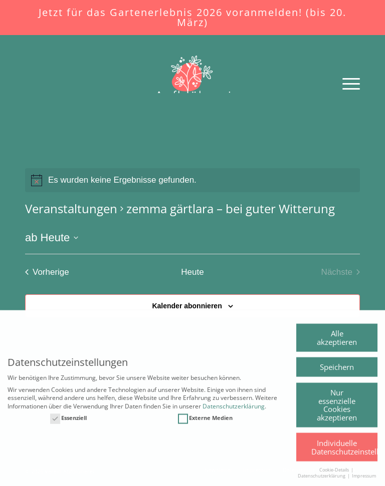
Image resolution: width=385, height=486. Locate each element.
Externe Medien (205, 424)
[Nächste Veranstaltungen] (340, 272)
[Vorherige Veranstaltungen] (47, 272)
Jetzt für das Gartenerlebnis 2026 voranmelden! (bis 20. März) (192, 17)
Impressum (364, 482)
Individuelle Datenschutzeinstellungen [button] (344, 453)
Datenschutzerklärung (234, 412)
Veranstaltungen (71, 208)
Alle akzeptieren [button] (337, 343)
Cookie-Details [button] (334, 475)
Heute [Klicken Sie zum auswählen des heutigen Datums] (192, 272)
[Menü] (346, 83)
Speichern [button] (337, 373)
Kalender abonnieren (187, 306)
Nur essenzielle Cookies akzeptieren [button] (337, 410)
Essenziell (68, 424)
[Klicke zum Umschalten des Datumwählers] (51, 237)
